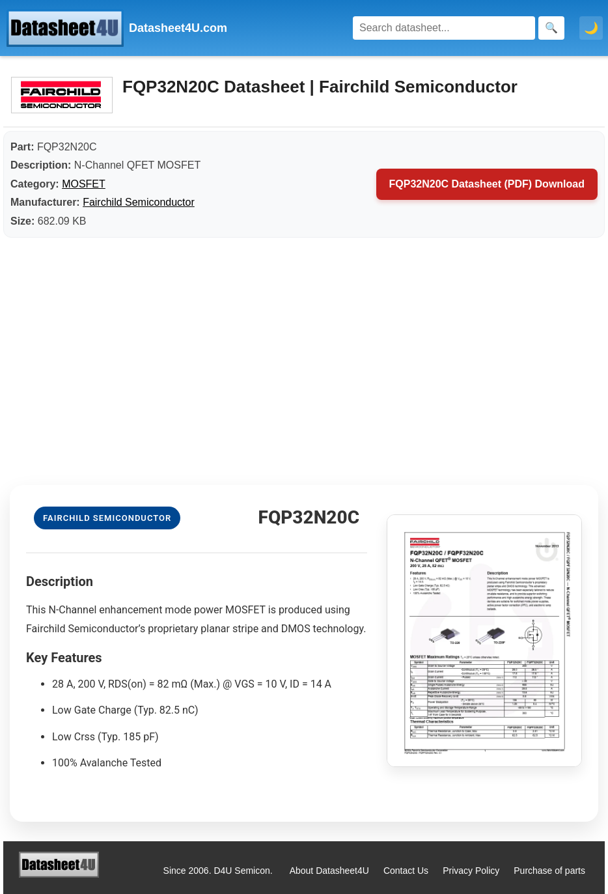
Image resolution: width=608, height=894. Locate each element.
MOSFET (83, 183)
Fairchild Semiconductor (139, 202)
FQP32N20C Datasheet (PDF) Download (487, 183)
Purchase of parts (549, 870)
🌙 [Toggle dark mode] (591, 28)
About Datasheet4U (329, 870)
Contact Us (405, 870)
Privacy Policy (471, 870)
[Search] (444, 28)
